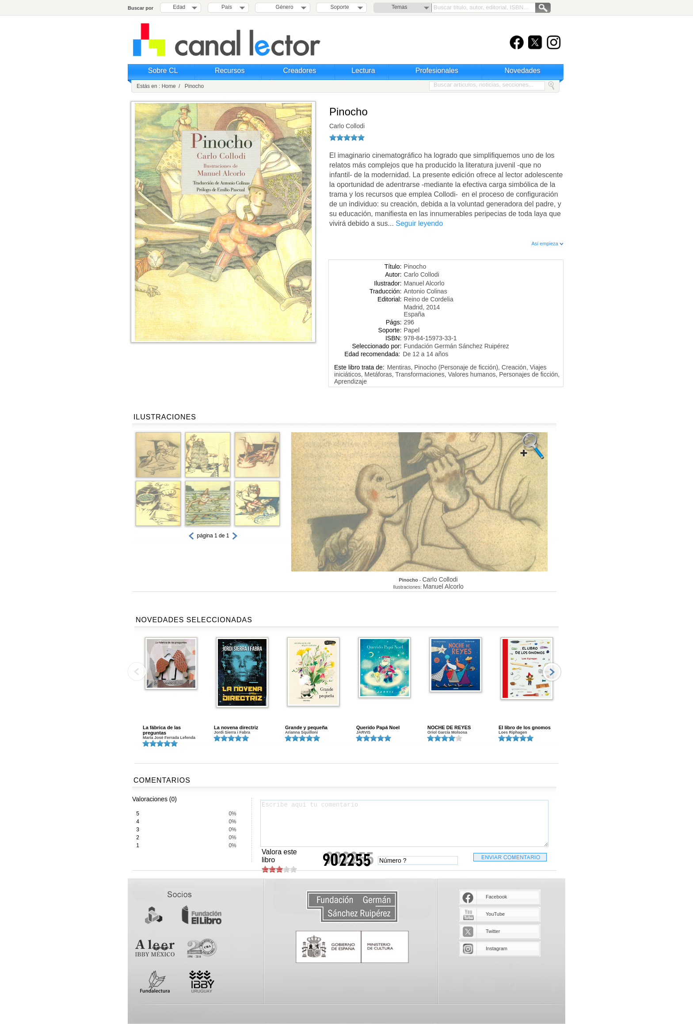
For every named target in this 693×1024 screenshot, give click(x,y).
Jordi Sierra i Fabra (232, 732)
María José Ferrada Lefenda (169, 737)
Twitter (493, 931)
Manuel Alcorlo (424, 283)
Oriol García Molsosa (447, 732)
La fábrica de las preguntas (162, 730)
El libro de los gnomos (525, 727)
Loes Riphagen (513, 732)
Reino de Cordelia (428, 299)
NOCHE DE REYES (449, 727)
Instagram (496, 948)
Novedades (523, 70)
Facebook (496, 896)
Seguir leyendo (419, 223)
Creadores (299, 70)
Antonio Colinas (425, 291)
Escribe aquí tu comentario (404, 823)
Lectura (363, 70)
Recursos (230, 70)
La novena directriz (236, 727)
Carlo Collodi (347, 125)
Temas (399, 7)
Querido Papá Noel (378, 727)
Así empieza (547, 243)
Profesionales (436, 70)
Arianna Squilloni (301, 732)
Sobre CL (163, 70)
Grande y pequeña (306, 727)
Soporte (340, 7)
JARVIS (363, 732)
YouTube (495, 914)
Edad (179, 7)
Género (283, 7)
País (226, 7)
